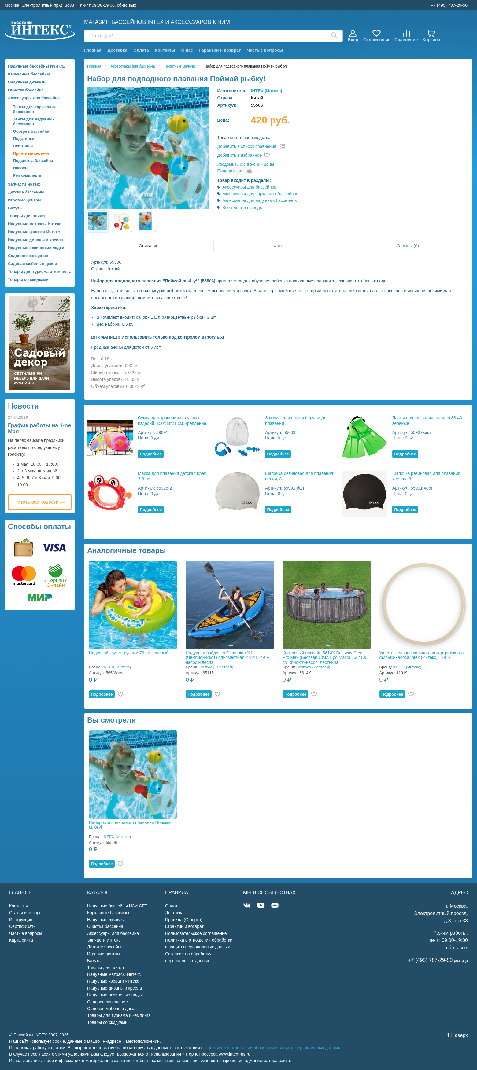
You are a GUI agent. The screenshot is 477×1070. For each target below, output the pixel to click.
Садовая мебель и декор (32, 263)
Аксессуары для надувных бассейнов (259, 200)
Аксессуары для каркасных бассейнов (260, 193)
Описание (148, 245)
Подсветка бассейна (33, 160)
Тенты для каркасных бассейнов (34, 109)
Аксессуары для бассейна (34, 98)
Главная (93, 50)
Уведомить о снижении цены (245, 164)
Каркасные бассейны (29, 74)
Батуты (15, 208)
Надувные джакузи (27, 82)
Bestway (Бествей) (216, 667)
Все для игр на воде (242, 207)
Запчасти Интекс (24, 184)
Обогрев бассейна (31, 131)
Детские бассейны (26, 192)
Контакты (165, 50)
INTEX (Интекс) (266, 90)
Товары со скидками (28, 279)
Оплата (141, 50)
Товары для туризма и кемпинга (40, 271)
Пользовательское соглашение (196, 933)
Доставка (117, 50)
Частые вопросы (265, 50)
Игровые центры (24, 200)
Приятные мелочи (31, 153)
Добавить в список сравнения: (247, 146)
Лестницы (23, 146)
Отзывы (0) (408, 245)
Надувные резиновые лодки (36, 247)
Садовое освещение (28, 255)
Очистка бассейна (26, 90)
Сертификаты (22, 926)
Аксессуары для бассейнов (249, 187)
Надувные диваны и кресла (35, 239)
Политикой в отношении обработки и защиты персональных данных (272, 1047)
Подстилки (24, 138)
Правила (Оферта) (183, 919)
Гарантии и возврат (220, 50)
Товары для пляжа (26, 216)
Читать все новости (39, 502)
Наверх (457, 1035)
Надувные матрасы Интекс (34, 224)
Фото (278, 245)
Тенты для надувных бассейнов (34, 121)
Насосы (20, 168)
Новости (23, 406)
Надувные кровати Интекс (34, 232)
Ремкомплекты (28, 175)
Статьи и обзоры (25, 912)
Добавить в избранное (239, 155)
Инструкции (20, 919)
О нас (187, 50)
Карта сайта (21, 940)
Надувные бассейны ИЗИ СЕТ (37, 66)
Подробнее (151, 454)
